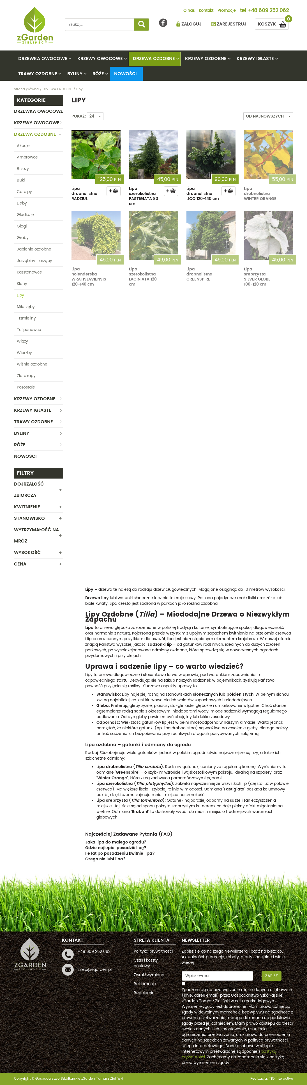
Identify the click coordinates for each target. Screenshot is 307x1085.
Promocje (227, 11)
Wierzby (24, 353)
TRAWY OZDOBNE (37, 73)
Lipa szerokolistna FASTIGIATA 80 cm (143, 196)
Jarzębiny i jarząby (34, 261)
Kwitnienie (27, 507)
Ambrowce (27, 157)
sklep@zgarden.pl (94, 969)
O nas (189, 11)
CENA (20, 564)
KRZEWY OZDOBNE (206, 58)
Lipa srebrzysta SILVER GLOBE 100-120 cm (257, 277)
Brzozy (23, 168)
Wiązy (22, 341)
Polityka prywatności (153, 951)
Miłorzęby (26, 307)
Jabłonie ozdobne (34, 249)
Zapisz (271, 976)
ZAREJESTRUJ (231, 24)
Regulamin (144, 993)
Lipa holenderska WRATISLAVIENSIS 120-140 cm (88, 277)
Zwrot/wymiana (149, 975)
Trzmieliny (26, 318)
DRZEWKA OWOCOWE (42, 58)
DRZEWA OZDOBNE (154, 58)
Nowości (125, 73)
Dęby (22, 203)
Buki (21, 180)
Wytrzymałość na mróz (36, 535)
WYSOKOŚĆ (27, 552)
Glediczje (25, 215)
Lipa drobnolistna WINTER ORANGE (260, 193)
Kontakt (206, 11)
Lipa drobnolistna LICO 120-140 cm (202, 193)
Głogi (22, 226)
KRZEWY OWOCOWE (100, 58)
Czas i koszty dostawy (146, 963)
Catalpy (24, 192)
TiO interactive (281, 1078)
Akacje (23, 145)
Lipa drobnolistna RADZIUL (84, 193)
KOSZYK (273, 23)
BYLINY (74, 73)
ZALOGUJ (191, 24)
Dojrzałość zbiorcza (29, 490)
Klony (22, 284)
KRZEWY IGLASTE (255, 58)
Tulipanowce (29, 330)
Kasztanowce (29, 272)
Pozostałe (26, 387)
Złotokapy (26, 376)
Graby (23, 238)
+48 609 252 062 (268, 11)
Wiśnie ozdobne (32, 364)
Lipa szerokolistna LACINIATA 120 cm (143, 277)
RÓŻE (98, 73)
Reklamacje (145, 984)
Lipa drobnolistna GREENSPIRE (199, 274)
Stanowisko (29, 518)
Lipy (20, 295)
